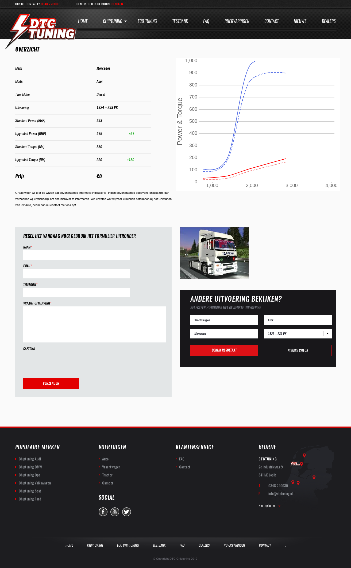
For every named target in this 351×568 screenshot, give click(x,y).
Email (27, 266)
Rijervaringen (237, 21)
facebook (103, 511)
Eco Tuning (147, 21)
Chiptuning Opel (30, 475)
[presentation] (64, 362)
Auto (105, 459)
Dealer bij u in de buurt (99, 4)
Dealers (329, 21)
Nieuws (300, 21)
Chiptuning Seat (30, 491)
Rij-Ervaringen (234, 545)
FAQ (181, 459)
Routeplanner (267, 505)
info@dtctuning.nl (280, 493)
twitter (126, 511)
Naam (27, 247)
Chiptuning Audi (30, 459)
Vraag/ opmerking (37, 303)
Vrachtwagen (111, 467)
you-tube (114, 511)
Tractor (107, 475)
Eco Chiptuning (128, 545)
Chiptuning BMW (30, 467)
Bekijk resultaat (224, 350)
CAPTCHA (29, 349)
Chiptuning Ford (30, 499)
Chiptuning (112, 21)
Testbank (180, 21)
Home (83, 21)
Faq (206, 21)
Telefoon (30, 285)
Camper (107, 483)
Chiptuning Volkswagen (35, 483)
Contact (271, 21)
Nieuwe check (298, 350)
